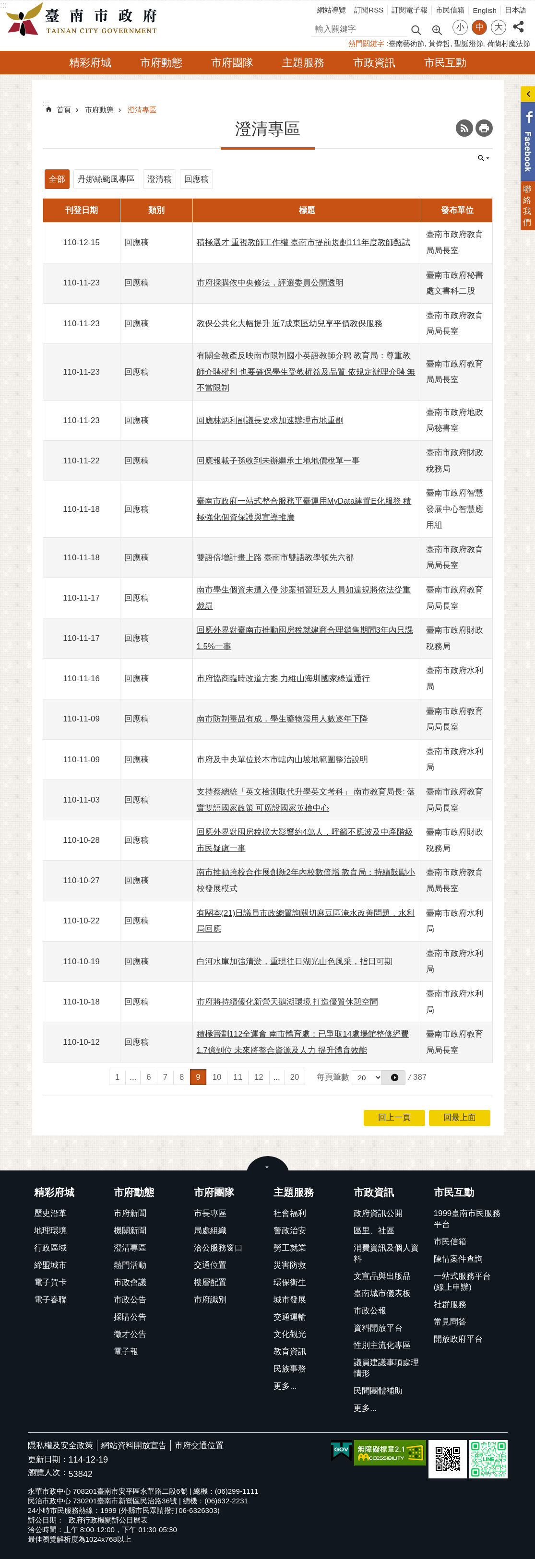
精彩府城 (90, 63)
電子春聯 (50, 1299)
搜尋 (319, 27)
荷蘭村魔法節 (508, 43)
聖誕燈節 (468, 43)
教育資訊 (289, 1351)
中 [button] (480, 27)
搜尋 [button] (416, 29)
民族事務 (289, 1368)
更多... (285, 1386)
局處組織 (210, 1230)
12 (258, 1077)
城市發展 (289, 1299)
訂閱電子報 (410, 10)
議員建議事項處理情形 (386, 1368)
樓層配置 (210, 1282)
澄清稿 (159, 179)
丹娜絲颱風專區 (106, 179)
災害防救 (289, 1265)
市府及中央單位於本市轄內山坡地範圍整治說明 (282, 759)
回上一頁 (394, 1117)
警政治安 (289, 1230)
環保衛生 (289, 1282)
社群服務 (450, 1304)
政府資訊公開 (378, 1213)
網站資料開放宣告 (133, 1445)
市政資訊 (374, 63)
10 (217, 1077)
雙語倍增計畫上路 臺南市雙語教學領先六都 (275, 557)
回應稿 (196, 179)
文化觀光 (289, 1334)
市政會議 (130, 1282)
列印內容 (484, 128)
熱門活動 (130, 1265)
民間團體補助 (378, 1390)
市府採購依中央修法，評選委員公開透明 (270, 282)
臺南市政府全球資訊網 (84, 19)
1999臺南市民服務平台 (467, 1219)
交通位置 (210, 1265)
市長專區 (210, 1213)
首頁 (64, 110)
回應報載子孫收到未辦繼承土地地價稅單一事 (278, 460)
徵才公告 (130, 1334)
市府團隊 (232, 63)
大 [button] (499, 27)
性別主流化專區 (382, 1345)
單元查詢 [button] (484, 158)
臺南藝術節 (407, 43)
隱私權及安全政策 (60, 1445)
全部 (57, 179)
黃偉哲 (439, 43)
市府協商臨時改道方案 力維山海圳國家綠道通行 (283, 678)
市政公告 (130, 1299)
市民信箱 (450, 10)
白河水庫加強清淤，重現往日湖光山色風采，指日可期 (294, 961)
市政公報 (370, 1310)
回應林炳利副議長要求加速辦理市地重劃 (270, 420)
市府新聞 (130, 1213)
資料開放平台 (378, 1328)
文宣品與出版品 (382, 1276)
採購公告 (130, 1317)
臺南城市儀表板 (382, 1293)
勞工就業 (289, 1247)
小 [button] (460, 27)
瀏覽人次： (48, 1473)
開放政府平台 (458, 1339)
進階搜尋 (436, 29)
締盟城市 (50, 1265)
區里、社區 (374, 1230)
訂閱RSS (368, 10)
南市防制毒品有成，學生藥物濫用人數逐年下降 (282, 718)
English (485, 10)
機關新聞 (130, 1230)
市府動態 (161, 63)
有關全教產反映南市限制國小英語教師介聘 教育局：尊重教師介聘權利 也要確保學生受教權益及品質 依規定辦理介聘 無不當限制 (306, 371)
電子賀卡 (50, 1282)
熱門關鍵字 (366, 43)
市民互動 (445, 63)
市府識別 (210, 1299)
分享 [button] (518, 21)
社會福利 (289, 1213)
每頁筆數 (333, 1077)
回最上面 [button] (459, 1117)
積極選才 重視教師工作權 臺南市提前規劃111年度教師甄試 (303, 242)
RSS (464, 128)
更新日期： (48, 1459)
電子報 (126, 1351)
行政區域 (50, 1247)
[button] (393, 1077)
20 (294, 1077)
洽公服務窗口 (218, 1247)
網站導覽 (331, 10)
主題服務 (303, 63)
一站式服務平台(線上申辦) (462, 1282)
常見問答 (450, 1321)
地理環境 (50, 1230)
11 (237, 1077)
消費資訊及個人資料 (386, 1253)
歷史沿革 (50, 1213)
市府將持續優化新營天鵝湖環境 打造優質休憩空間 (288, 1001)
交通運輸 (289, 1317)
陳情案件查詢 (458, 1259)
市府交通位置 (199, 1445)
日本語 (515, 10)
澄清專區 (142, 110)
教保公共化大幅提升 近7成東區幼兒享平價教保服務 (290, 323)
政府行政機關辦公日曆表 (108, 1520)
